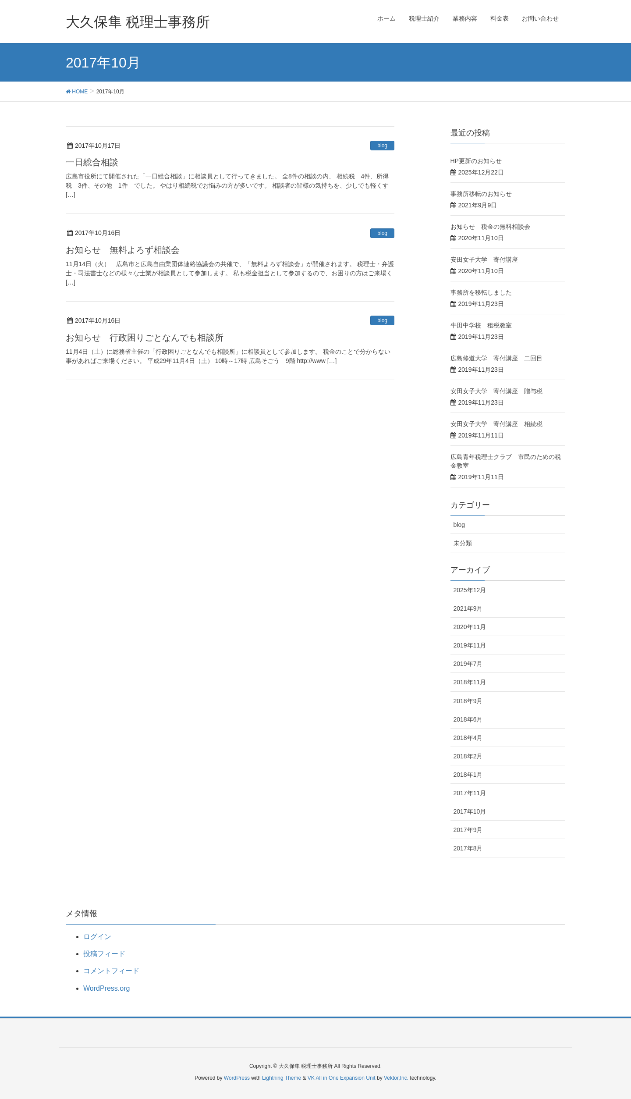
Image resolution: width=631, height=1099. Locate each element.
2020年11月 (470, 626)
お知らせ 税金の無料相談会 (490, 226)
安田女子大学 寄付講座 (484, 259)
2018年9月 (468, 700)
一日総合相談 (92, 162)
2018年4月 (468, 737)
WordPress (237, 1078)
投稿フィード (104, 953)
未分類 (463, 543)
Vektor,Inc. (396, 1078)
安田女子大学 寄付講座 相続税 (496, 423)
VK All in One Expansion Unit (342, 1078)
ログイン (97, 936)
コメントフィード (111, 971)
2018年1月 (468, 774)
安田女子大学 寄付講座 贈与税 (496, 391)
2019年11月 (470, 645)
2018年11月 (470, 682)
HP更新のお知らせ (476, 160)
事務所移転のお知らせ (481, 193)
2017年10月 (470, 811)
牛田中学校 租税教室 (481, 325)
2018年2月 (468, 756)
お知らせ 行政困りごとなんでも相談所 (144, 337)
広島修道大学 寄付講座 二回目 (496, 358)
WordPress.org (106, 988)
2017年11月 (470, 793)
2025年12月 (470, 590)
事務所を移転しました (481, 292)
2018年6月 (468, 719)
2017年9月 (468, 829)
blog (382, 145)
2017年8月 (468, 848)
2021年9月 (468, 608)
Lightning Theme (281, 1078)
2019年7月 (468, 663)
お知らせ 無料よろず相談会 (123, 250)
